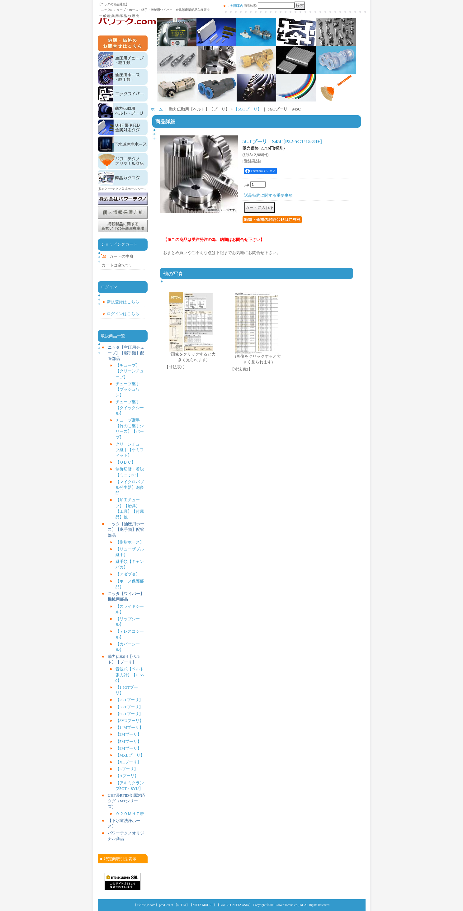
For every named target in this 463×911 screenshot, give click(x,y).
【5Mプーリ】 (128, 741)
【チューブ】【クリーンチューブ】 (130, 371)
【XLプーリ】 (128, 762)
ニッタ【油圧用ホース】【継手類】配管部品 (126, 529)
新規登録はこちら (123, 302)
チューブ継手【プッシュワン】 (128, 389)
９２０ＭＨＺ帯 (130, 813)
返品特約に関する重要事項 (268, 195)
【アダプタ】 (128, 574)
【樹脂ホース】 (130, 542)
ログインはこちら (123, 313)
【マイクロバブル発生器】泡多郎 (130, 487)
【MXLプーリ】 (130, 755)
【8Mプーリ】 (128, 748)
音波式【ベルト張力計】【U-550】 (130, 674)
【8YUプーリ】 (130, 720)
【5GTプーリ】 (129, 713)
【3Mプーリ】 (128, 734)
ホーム (157, 109)
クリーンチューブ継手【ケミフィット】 (130, 450)
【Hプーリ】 (127, 775)
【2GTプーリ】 (129, 699)
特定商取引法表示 (120, 859)
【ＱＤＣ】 (125, 462)
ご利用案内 (235, 5)
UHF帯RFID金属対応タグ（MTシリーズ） (126, 801)
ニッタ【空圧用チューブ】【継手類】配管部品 (126, 353)
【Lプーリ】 (127, 769)
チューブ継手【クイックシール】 (130, 407)
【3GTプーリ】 (129, 707)
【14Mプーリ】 (130, 727)
